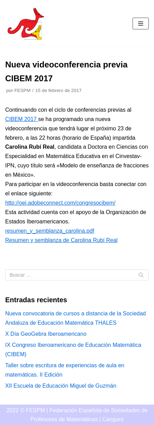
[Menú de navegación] (141, 23)
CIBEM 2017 (21, 119)
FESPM (22, 90)
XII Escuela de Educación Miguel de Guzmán (60, 386)
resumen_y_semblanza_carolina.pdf (49, 231)
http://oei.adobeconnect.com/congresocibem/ (60, 203)
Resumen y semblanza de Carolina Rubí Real (61, 240)
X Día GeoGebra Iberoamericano (46, 334)
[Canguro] (26, 24)
